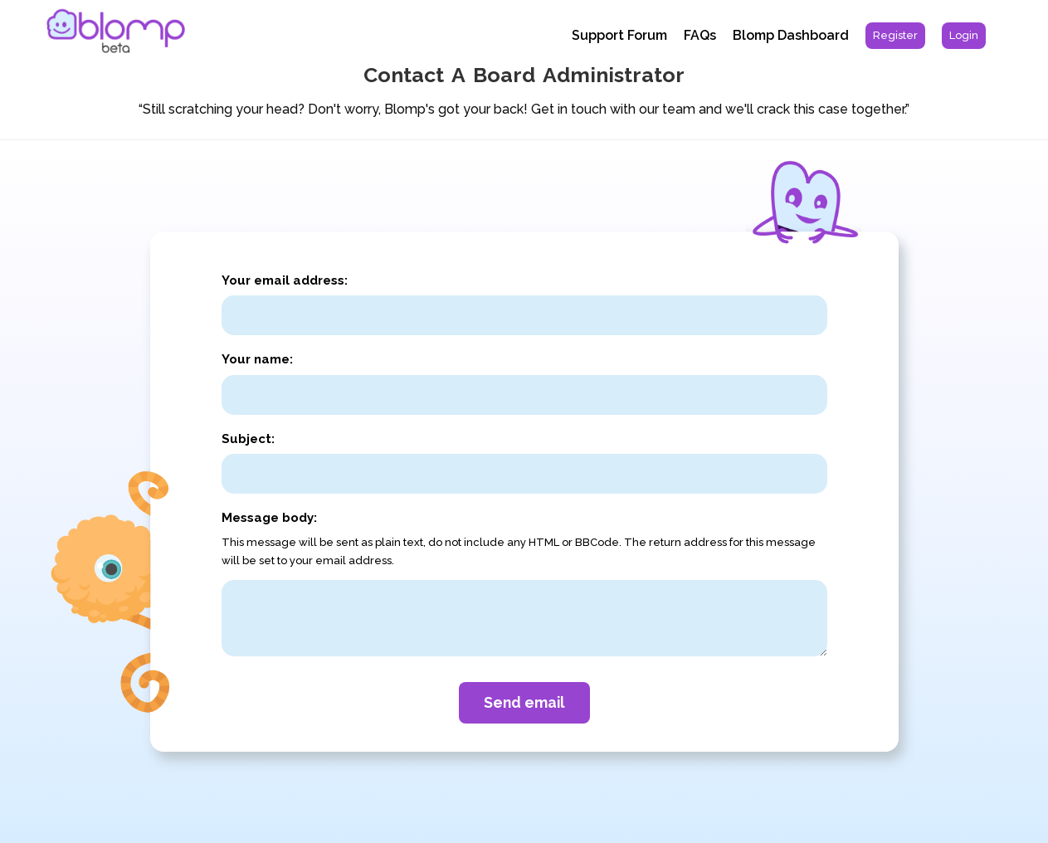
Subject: (248, 438)
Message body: (269, 517)
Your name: (257, 359)
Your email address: (285, 280)
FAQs (700, 35)
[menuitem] (895, 35)
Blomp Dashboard (791, 35)
